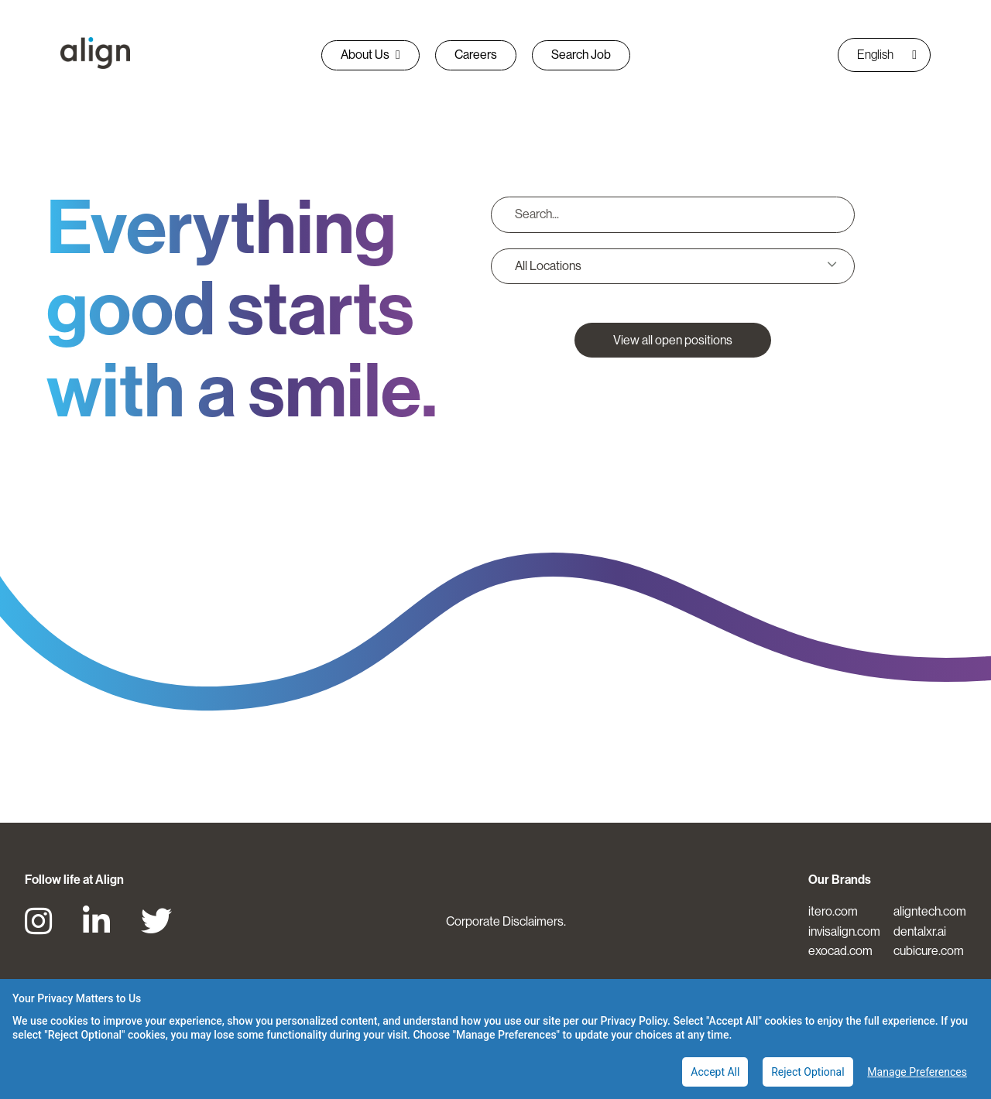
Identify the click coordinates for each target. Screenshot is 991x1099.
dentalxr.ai (919, 931)
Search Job (581, 54)
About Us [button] (370, 54)
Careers (475, 54)
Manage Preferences (917, 1072)
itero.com (833, 911)
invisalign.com (844, 931)
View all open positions (672, 340)
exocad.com (840, 950)
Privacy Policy (633, 1021)
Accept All (715, 1072)
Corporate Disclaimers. (506, 921)
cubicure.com (928, 950)
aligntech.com (929, 911)
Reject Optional (807, 1072)
